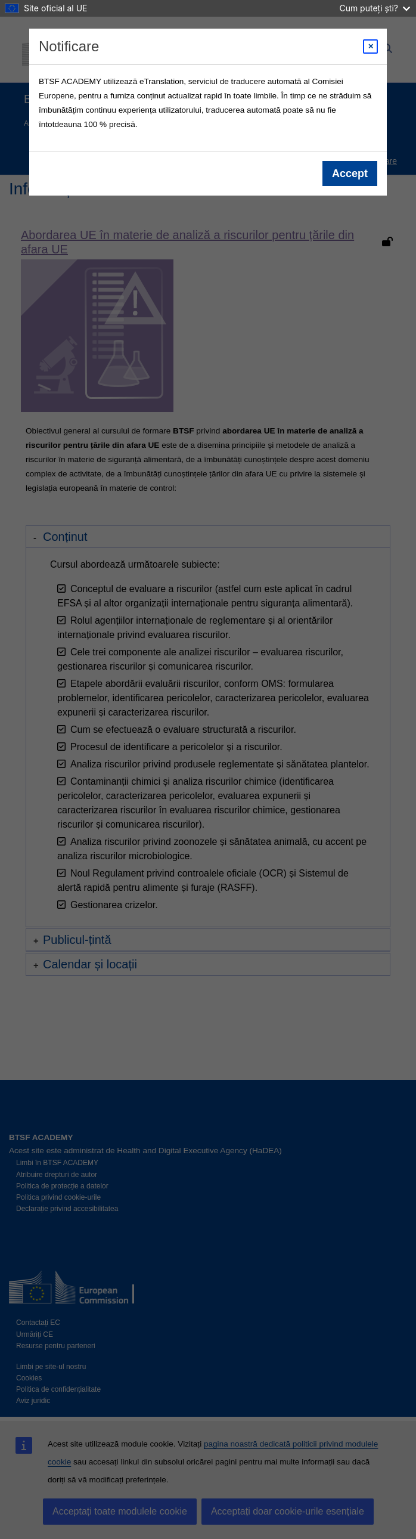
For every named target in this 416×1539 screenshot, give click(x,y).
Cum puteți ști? (374, 8)
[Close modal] (370, 46)
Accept (350, 173)
